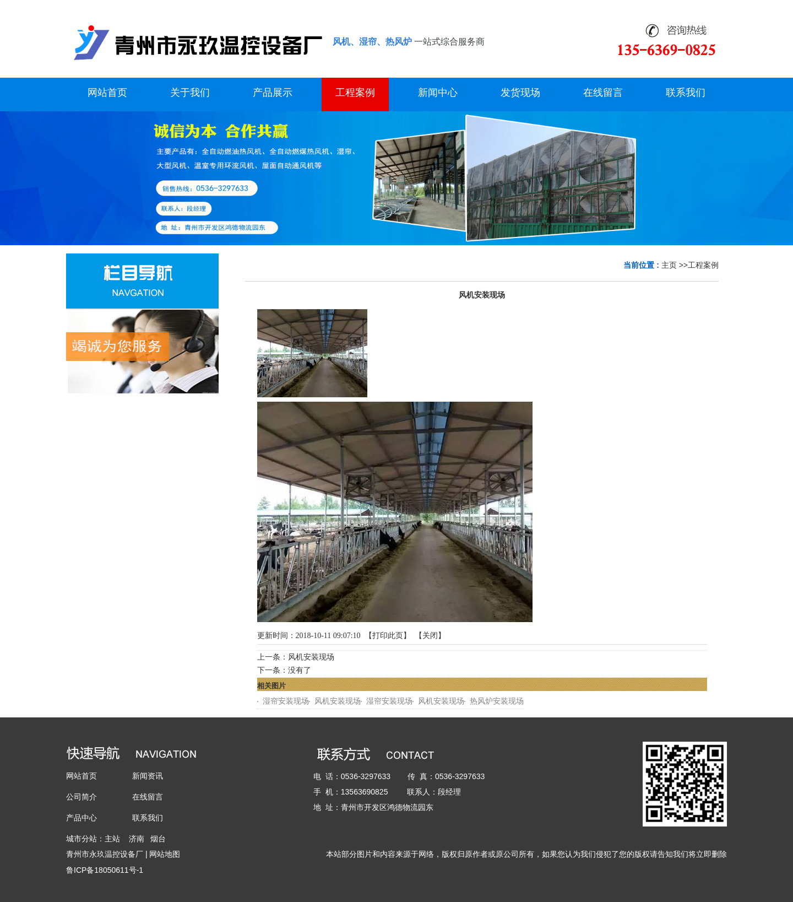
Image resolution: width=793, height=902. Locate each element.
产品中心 (81, 817)
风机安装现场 (311, 657)
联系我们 (147, 817)
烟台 (158, 838)
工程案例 (703, 265)
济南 (136, 838)
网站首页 (81, 775)
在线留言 (147, 796)
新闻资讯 (147, 775)
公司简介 (81, 796)
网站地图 (164, 854)
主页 (669, 265)
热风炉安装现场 (497, 701)
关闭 (430, 635)
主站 (112, 838)
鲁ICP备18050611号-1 (104, 870)
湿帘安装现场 (286, 701)
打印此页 (387, 635)
